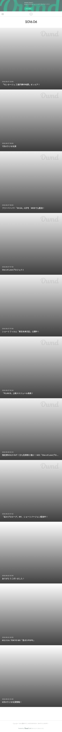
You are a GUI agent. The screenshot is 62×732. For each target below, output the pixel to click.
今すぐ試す (28, 8)
